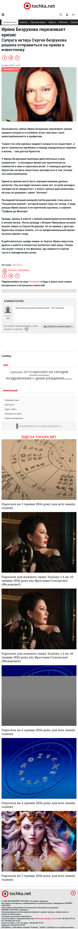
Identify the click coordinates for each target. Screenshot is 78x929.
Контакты (9, 405)
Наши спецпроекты (14, 418)
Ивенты (52, 22)
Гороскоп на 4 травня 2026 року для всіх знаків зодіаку (38, 732)
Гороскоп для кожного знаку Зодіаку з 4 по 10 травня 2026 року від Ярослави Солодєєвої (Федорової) (37, 580)
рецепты (68, 379)
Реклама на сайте (13, 414)
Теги (6, 365)
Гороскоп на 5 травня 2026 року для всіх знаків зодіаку (38, 506)
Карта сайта (10, 409)
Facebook (34, 281)
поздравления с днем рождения (35, 378)
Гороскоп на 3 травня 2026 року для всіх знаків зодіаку (38, 878)
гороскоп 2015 (20, 372)
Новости (23, 22)
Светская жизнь (38, 22)
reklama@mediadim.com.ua (46, 919)
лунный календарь (39, 375)
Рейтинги (63, 22)
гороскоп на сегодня (49, 371)
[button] (67, 14)
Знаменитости (10, 22)
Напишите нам (12, 400)
